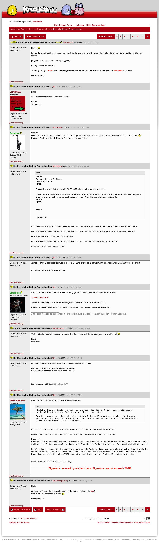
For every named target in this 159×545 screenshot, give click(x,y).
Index (38, 509)
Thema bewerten (35, 36)
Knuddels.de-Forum (18, 29)
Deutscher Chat (9, 539)
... (128, 36)
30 (138, 36)
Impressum (151, 539)
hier (92, 491)
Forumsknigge (98, 25)
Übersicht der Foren (63, 25)
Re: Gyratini (68, 42)
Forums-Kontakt (103, 522)
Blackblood (24, 518)
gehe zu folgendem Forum (91, 519)
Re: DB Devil (57, 127)
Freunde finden (77, 539)
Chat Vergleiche (138, 539)
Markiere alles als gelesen (19, 522)
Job (79, 541)
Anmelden (37, 22)
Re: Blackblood (58, 328)
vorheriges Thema (20, 509)
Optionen (16, 36)
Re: (54, 87)
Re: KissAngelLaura (60, 481)
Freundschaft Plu (92, 539)
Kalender (80, 25)
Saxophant (33, 518)
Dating (110, 539)
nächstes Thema (55, 509)
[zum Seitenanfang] (16, 82)
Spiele (103, 539)
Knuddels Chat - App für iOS (57, 539)
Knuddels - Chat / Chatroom (122, 522)
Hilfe (88, 25)
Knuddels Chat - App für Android (31, 539)
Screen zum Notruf (40, 297)
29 (133, 36)
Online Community (122, 539)
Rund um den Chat (36, 29)
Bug (48, 29)
